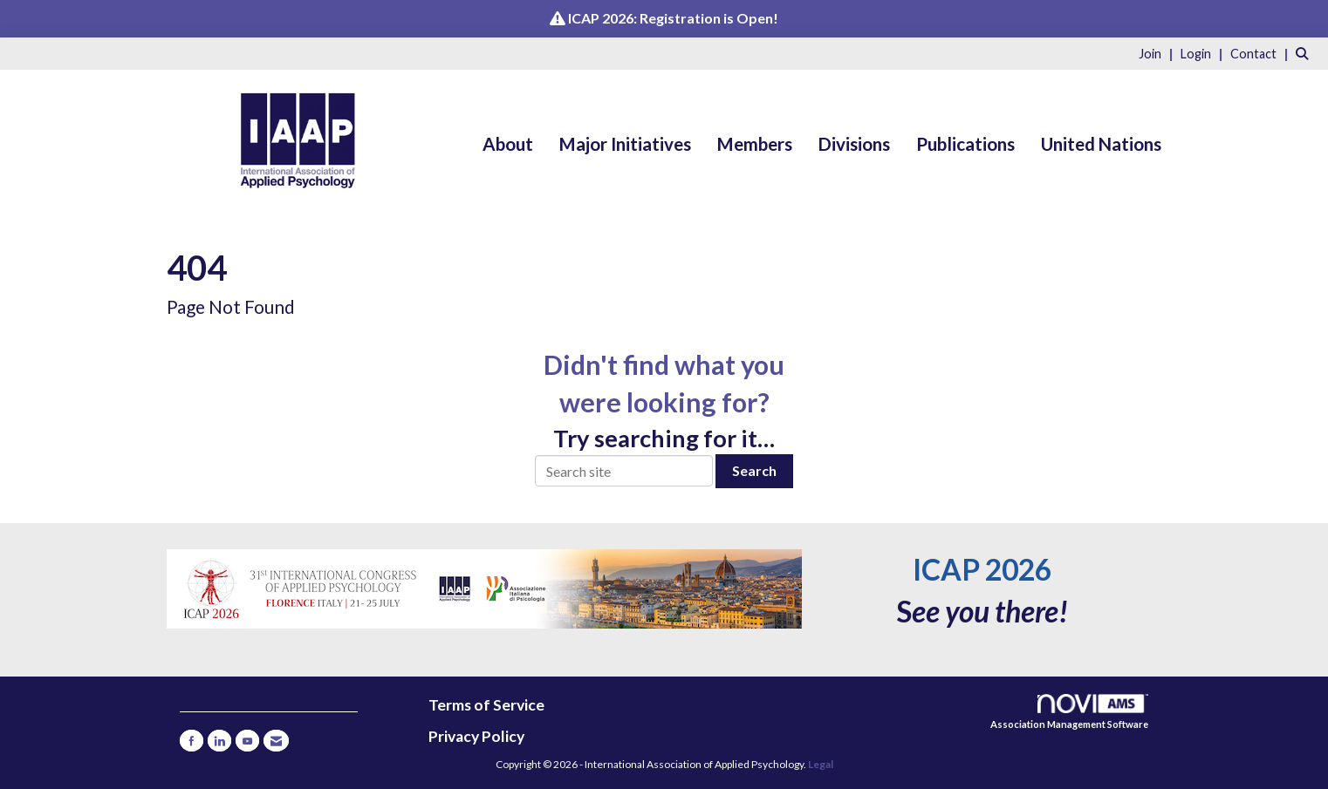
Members (754, 143)
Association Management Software (1069, 712)
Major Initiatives (625, 143)
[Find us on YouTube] (247, 741)
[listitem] (1158, 52)
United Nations (1101, 143)
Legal (820, 764)
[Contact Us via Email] (276, 741)
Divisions (854, 143)
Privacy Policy (476, 736)
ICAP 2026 (982, 569)
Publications (965, 143)
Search (754, 470)
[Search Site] (1305, 52)
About (508, 143)
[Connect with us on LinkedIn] (219, 741)
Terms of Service (486, 705)
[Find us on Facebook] (191, 741)
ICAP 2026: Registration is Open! (673, 18)
